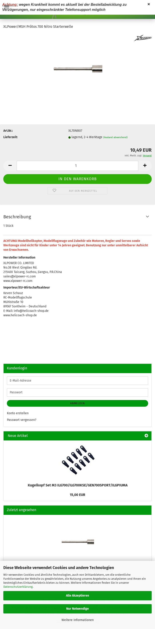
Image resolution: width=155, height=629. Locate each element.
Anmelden (77, 403)
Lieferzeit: (10, 137)
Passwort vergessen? (21, 420)
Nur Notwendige (77, 609)
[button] (10, 166)
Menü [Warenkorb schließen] (6, 6)
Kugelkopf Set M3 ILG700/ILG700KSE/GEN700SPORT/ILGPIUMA (77, 485)
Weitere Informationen (78, 620)
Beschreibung (17, 216)
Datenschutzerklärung (18, 586)
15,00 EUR (77, 495)
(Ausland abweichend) (115, 137)
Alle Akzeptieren (77, 595)
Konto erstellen (18, 413)
